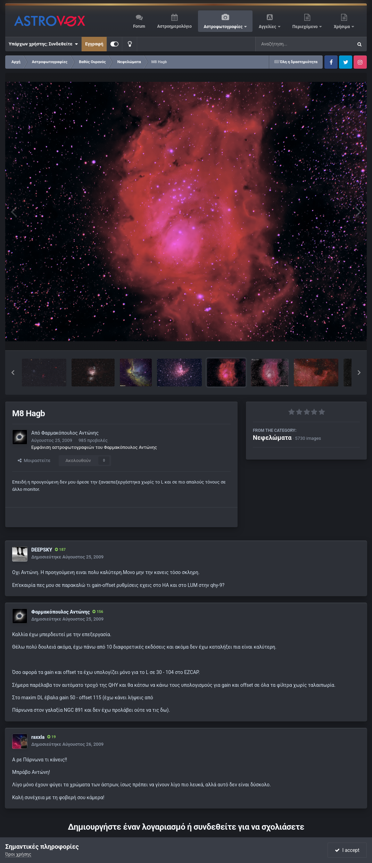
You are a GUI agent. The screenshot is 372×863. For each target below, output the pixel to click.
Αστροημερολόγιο (174, 26)
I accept (347, 850)
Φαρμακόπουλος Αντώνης (70, 433)
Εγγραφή (94, 43)
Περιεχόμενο (305, 26)
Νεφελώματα (272, 437)
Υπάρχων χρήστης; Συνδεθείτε (43, 44)
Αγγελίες (268, 26)
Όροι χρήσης (18, 854)
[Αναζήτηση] (290, 44)
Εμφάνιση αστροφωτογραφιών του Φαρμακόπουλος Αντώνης (94, 447)
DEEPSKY (41, 550)
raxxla (37, 737)
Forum (139, 26)
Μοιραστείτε (34, 460)
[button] (12, 372)
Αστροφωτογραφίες (224, 26)
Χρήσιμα (342, 26)
